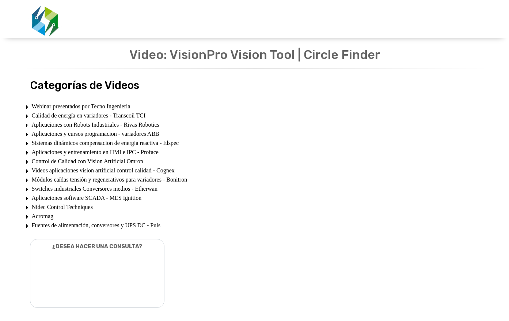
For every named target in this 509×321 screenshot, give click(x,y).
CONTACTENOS (373, 19)
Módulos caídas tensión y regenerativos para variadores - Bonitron (109, 179)
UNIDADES (203, 19)
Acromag (43, 216)
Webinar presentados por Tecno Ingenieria (81, 106)
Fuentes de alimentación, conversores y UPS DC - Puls (96, 225)
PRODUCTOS (243, 19)
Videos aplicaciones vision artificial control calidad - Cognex (103, 170)
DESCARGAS (286, 19)
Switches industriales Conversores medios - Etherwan (94, 189)
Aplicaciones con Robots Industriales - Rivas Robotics (95, 125)
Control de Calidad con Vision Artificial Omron (87, 161)
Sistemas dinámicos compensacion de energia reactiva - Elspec (105, 143)
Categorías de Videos (84, 85)
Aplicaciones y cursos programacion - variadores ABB (95, 134)
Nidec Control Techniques (62, 207)
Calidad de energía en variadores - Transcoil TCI (89, 115)
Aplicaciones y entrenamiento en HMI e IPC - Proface (95, 152)
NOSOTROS (328, 19)
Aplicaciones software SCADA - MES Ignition (87, 198)
